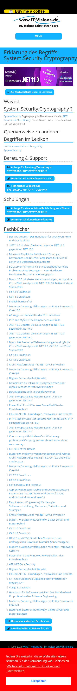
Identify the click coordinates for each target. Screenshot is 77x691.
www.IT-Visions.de (32, 646)
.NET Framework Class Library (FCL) (23, 146)
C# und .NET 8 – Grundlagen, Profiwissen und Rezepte (40, 414)
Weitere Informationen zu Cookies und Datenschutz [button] (33, 669)
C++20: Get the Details (22, 449)
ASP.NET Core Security (22, 564)
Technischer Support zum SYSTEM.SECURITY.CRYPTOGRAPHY (27, 187)
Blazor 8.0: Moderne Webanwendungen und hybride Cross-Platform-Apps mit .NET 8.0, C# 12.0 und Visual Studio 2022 (40, 457)
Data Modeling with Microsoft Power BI (32, 391)
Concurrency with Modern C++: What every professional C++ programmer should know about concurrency (38, 440)
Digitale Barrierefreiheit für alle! (27, 378)
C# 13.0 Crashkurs (19, 355)
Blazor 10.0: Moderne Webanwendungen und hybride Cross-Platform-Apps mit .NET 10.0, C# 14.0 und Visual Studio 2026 (41, 283)
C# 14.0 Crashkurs (19, 292)
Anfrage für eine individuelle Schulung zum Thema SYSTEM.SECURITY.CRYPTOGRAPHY (38, 210)
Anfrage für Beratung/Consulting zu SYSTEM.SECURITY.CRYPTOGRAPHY (29, 169)
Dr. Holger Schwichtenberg (58, 646)
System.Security (12, 116)
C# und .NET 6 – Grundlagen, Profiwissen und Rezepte (40, 574)
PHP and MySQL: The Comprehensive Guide (34, 320)
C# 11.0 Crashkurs (19, 528)
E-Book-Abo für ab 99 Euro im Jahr (28, 628)
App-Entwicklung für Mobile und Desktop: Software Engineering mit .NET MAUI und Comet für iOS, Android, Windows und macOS (39, 493)
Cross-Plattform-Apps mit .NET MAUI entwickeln (37, 364)
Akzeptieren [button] (39, 680)
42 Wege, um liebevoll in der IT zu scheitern (34, 315)
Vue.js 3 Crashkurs (20, 587)
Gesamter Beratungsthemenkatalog (29, 178)
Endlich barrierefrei (20, 301)
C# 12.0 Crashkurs (19, 475)
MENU (38, 36)
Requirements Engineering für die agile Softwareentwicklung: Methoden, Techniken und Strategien (37, 506)
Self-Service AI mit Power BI (25, 484)
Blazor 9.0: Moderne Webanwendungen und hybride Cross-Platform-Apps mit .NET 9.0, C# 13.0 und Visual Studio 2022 (40, 346)
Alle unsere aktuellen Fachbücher (28, 621)
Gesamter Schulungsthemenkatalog (29, 219)
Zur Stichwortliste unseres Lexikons (29, 92)
